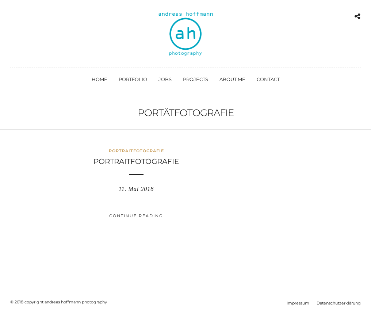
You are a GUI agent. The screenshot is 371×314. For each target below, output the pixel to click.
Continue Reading (136, 215)
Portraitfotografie (136, 150)
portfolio (133, 79)
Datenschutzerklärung (339, 303)
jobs (165, 79)
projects (195, 79)
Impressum (298, 303)
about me (232, 79)
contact (268, 79)
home (99, 79)
